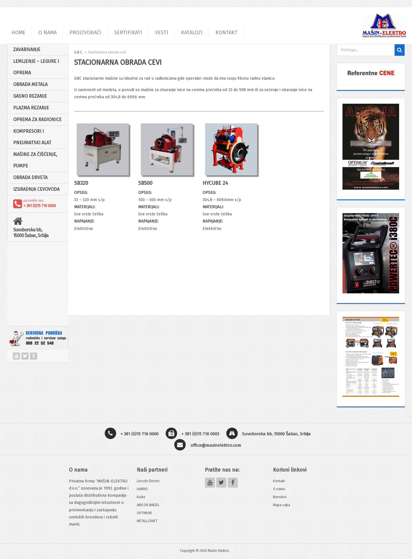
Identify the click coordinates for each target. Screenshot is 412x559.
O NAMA (47, 32)
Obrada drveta (30, 177)
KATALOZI (192, 32)
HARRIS (142, 489)
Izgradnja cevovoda (36, 189)
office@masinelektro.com (216, 445)
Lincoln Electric (148, 481)
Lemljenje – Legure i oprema (36, 67)
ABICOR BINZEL (148, 505)
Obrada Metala (30, 84)
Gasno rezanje (30, 96)
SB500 (145, 183)
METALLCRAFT (147, 521)
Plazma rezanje (31, 108)
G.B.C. (78, 52)
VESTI (161, 32)
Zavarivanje (26, 49)
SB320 (81, 183)
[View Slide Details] (370, 73)
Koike (141, 497)
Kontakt (279, 481)
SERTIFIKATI (128, 32)
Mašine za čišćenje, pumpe (35, 160)
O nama (279, 489)
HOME (18, 32)
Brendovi (280, 497)
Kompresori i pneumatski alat (32, 137)
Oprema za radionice (37, 119)
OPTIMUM (144, 513)
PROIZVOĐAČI (85, 32)
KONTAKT (226, 32)
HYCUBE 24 (215, 183)
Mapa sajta (281, 505)
